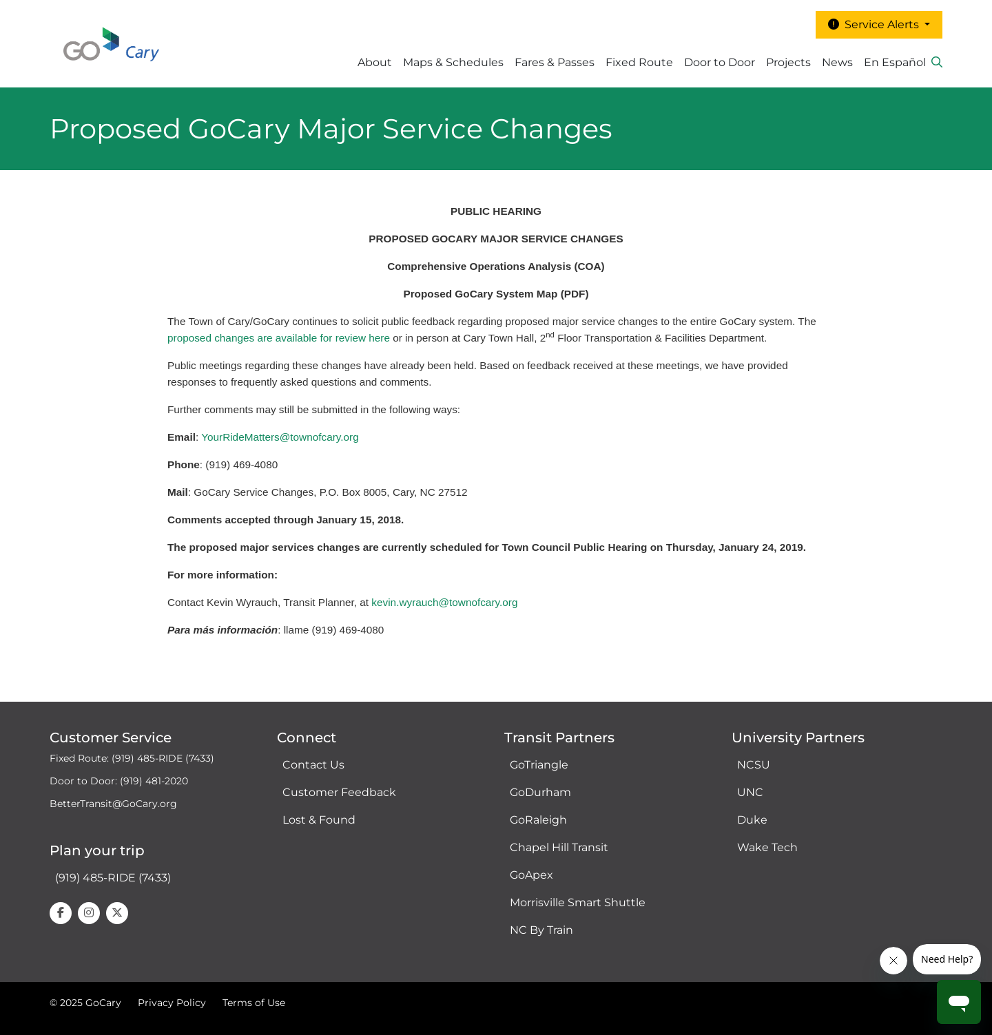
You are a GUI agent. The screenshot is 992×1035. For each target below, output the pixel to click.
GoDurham (540, 792)
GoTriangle (539, 764)
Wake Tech (767, 847)
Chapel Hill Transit (559, 847)
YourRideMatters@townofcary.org (280, 437)
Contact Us (313, 764)
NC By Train (541, 930)
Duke (752, 819)
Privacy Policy (172, 1002)
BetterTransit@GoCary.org (113, 803)
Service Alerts (875, 24)
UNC (750, 792)
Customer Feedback (339, 792)
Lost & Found (318, 819)
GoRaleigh (538, 819)
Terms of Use (254, 1002)
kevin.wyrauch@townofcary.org (444, 602)
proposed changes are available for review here (278, 338)
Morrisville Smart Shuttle (577, 902)
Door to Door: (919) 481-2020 (119, 781)
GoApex (531, 874)
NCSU (753, 764)
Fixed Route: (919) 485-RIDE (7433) (132, 758)
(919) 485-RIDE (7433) (113, 877)
